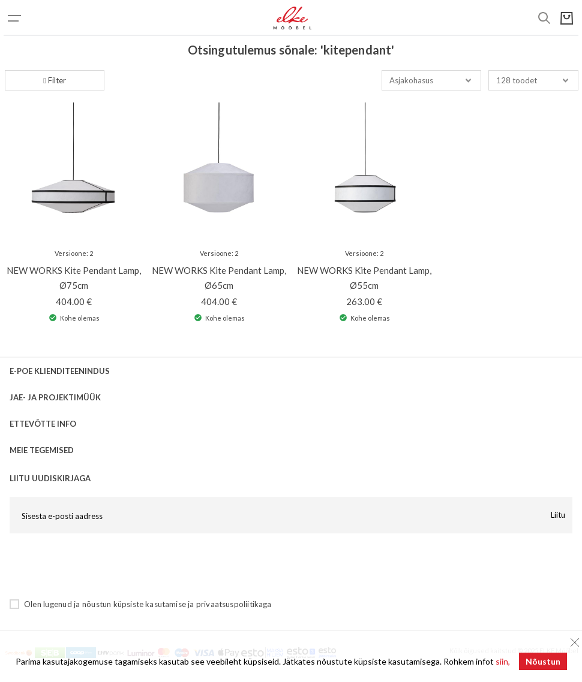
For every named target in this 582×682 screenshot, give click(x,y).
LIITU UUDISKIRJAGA (50, 478)
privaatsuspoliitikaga (234, 604)
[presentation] (101, 565)
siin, (503, 661)
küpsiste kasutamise (149, 604)
